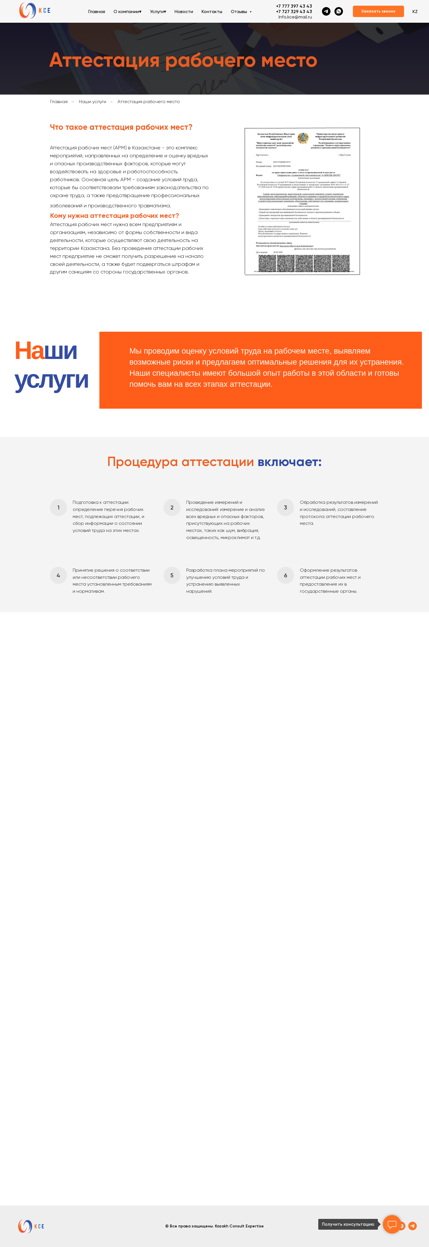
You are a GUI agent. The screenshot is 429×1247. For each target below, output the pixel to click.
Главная (96, 11)
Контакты (212, 11)
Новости (184, 11)
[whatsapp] (338, 11)
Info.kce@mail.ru (295, 17)
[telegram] (326, 11)
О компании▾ (127, 11)
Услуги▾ (158, 11)
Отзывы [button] (239, 11)
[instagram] (401, 1228)
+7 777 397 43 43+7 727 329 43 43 (294, 8)
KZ (415, 11)
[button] (378, 11)
